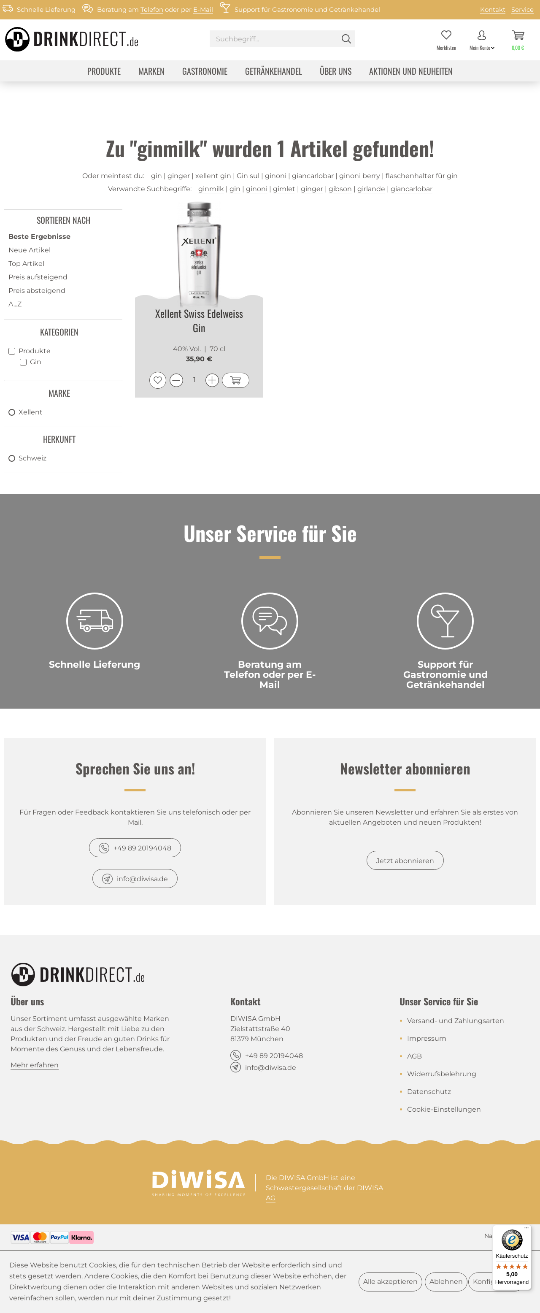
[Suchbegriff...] (282, 38)
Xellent (31, 412)
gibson (340, 189)
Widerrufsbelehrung (441, 1074)
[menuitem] (282, 39)
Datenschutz (429, 1092)
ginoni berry (359, 176)
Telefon (151, 9)
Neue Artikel (29, 250)
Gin (35, 362)
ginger (178, 176)
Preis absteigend (36, 291)
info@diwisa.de (142, 879)
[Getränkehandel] (273, 72)
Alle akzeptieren (390, 1282)
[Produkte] (104, 72)
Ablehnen (446, 1282)
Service (522, 9)
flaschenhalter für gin (422, 176)
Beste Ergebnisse (39, 237)
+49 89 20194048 (142, 848)
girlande (371, 189)
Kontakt (492, 9)
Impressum (426, 1038)
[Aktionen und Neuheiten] (411, 72)
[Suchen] (346, 38)
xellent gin (213, 176)
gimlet (284, 189)
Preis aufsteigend (38, 277)
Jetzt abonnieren (405, 861)
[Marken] (151, 72)
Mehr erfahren (35, 1065)
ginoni (275, 176)
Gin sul (248, 176)
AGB (414, 1056)
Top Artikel (26, 264)
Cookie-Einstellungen (444, 1109)
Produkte (35, 351)
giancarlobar (313, 176)
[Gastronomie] (204, 72)
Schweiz (32, 458)
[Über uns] (335, 72)
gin (156, 176)
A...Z (15, 304)
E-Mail (203, 9)
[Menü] (526, 1230)
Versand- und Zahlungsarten (455, 1021)
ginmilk (211, 189)
